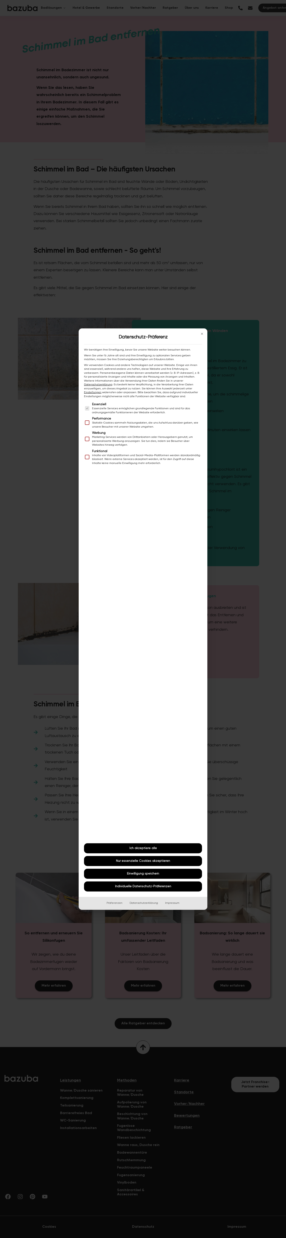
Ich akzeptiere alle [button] (143, 848)
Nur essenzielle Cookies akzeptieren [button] (143, 860)
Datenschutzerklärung (98, 384)
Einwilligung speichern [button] (143, 873)
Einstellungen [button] (92, 392)
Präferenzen (114, 903)
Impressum (172, 903)
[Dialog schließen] (202, 333)
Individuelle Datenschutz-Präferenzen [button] (143, 886)
